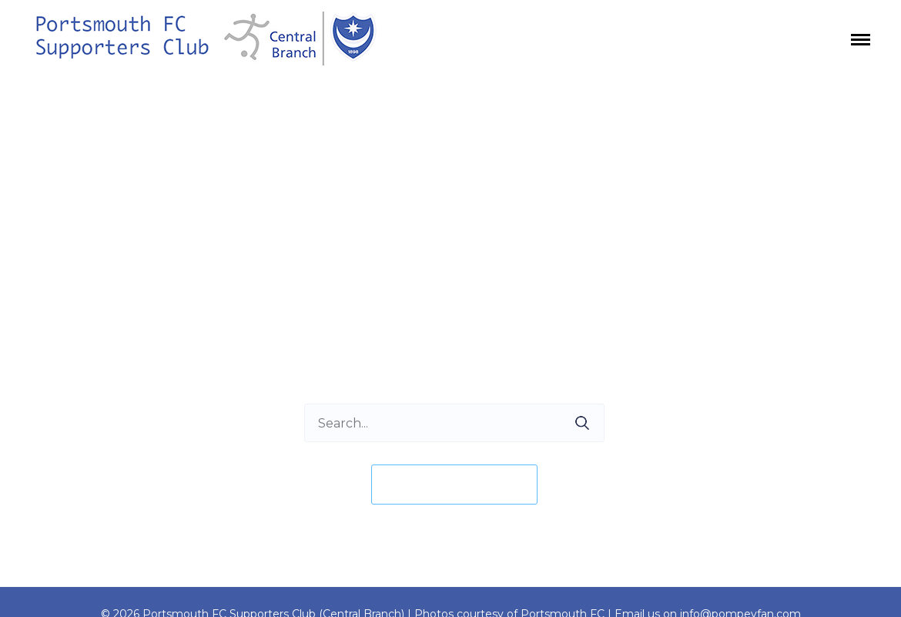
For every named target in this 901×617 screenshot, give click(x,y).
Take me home (454, 484)
